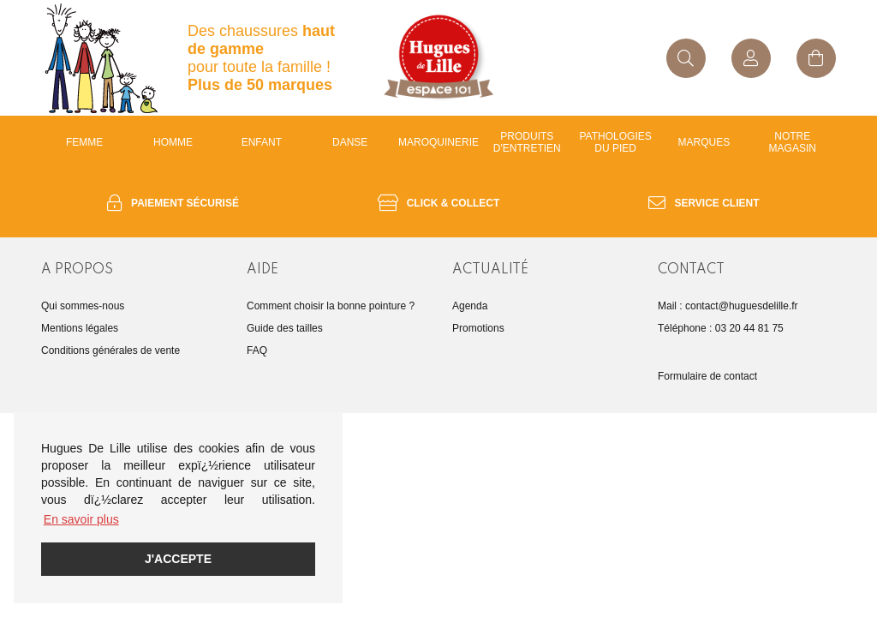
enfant (262, 142)
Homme (173, 142)
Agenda (469, 306)
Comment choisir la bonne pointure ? (331, 306)
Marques (704, 142)
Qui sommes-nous (82, 306)
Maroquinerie (438, 142)
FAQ (257, 350)
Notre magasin (792, 142)
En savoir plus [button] (81, 519)
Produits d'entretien (527, 142)
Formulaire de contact (707, 376)
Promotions (478, 328)
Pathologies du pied (616, 142)
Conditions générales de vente (110, 350)
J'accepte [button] (178, 559)
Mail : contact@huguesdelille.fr (728, 306)
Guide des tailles (285, 328)
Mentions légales (79, 328)
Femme (84, 142)
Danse (349, 142)
